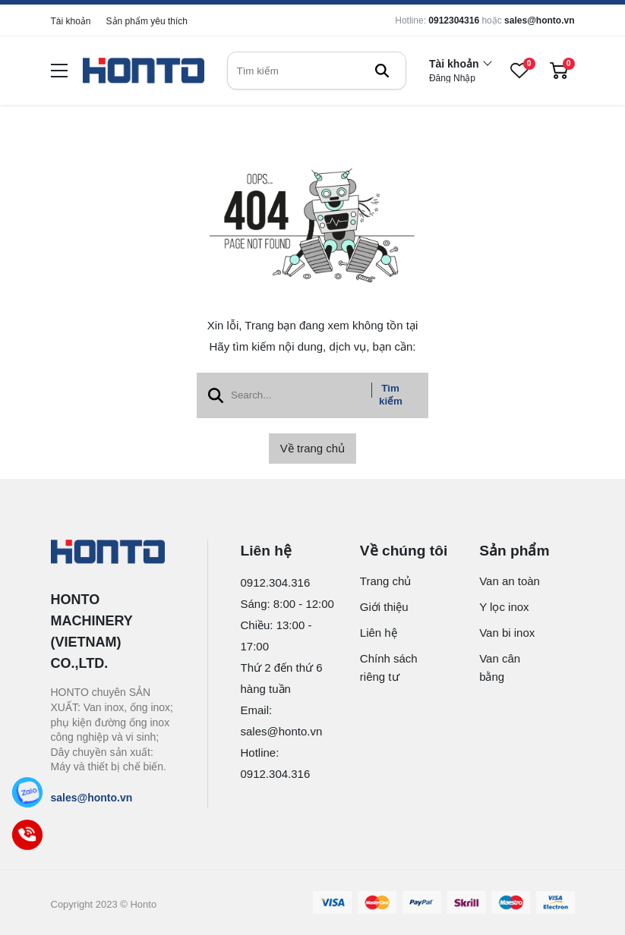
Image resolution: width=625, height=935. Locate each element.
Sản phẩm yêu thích (147, 21)
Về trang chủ (312, 448)
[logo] (143, 71)
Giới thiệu (384, 606)
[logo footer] (113, 553)
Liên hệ (378, 632)
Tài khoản (71, 21)
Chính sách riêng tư (389, 667)
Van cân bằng (499, 667)
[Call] (27, 835)
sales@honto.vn (539, 20)
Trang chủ (386, 581)
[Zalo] (27, 792)
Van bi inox (507, 632)
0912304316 (453, 20)
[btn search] (382, 70)
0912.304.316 (276, 582)
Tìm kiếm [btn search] (390, 394)
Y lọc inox (504, 606)
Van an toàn (509, 581)
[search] (316, 71)
